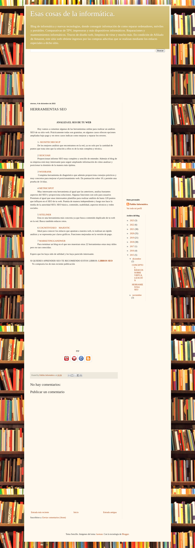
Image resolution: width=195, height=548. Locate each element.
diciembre (136, 259)
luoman (99, 534)
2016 (132, 251)
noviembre (137, 295)
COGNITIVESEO (47, 227)
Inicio (76, 512)
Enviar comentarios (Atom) (54, 517)
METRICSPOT (46, 188)
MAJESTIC (64, 227)
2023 (132, 220)
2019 (132, 238)
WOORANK (45, 171)
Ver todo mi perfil (134, 208)
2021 (132, 229)
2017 (132, 246)
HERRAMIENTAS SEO (137, 287)
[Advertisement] (97, 75)
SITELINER (45, 214)
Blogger (125, 534)
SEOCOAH (44, 155)
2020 (132, 233)
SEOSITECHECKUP (50, 142)
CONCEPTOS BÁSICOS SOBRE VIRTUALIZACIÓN (137, 273)
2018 (132, 242)
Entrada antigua (110, 512)
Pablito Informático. (139, 204)
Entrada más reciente (40, 512)
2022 (132, 225)
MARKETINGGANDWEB (52, 241)
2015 (132, 255)
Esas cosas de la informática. (72, 14)
